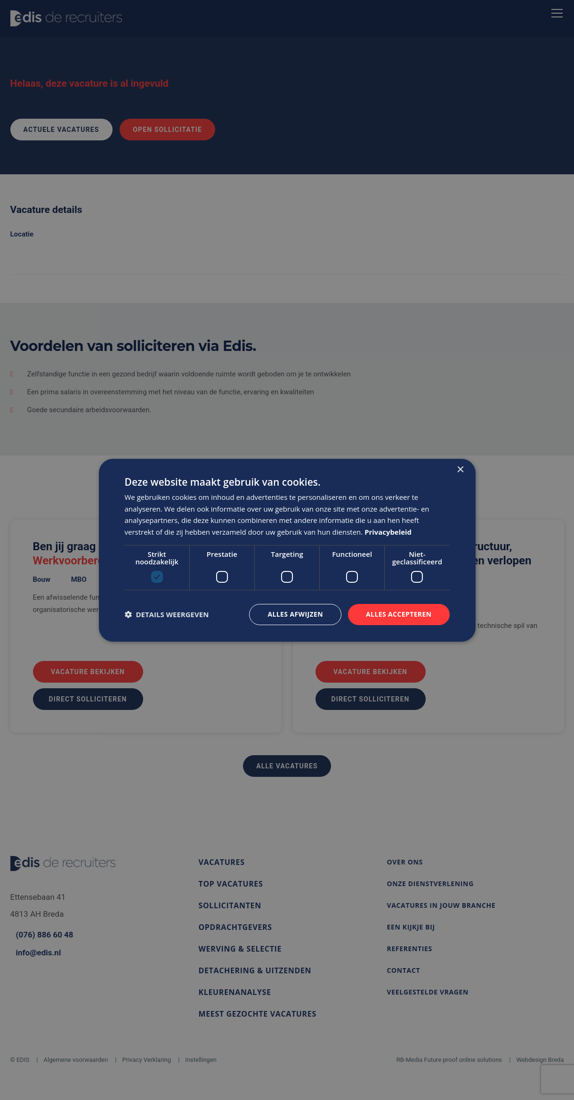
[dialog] (287, 549)
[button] (167, 614)
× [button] (460, 469)
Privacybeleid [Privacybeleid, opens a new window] (388, 532)
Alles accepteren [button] (399, 614)
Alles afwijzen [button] (295, 614)
